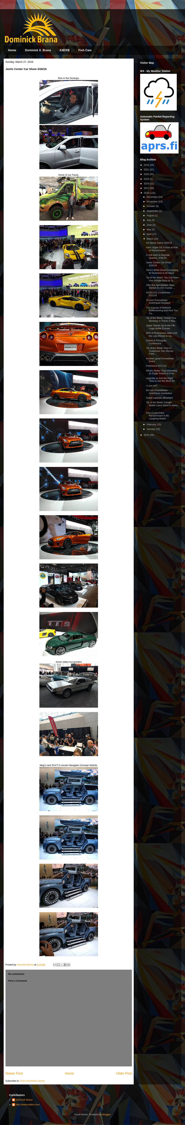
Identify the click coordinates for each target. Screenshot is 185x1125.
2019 (147, 179)
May (149, 229)
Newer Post (14, 1073)
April (149, 234)
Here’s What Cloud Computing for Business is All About (162, 271)
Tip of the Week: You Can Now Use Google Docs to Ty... (162, 279)
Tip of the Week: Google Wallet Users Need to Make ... (162, 405)
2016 (147, 193)
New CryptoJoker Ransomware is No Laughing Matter (157, 415)
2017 (147, 188)
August (151, 215)
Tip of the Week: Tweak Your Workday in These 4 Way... (161, 319)
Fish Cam (85, 50)
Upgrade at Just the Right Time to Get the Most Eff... (161, 379)
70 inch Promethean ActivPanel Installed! (158, 301)
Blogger (106, 1114)
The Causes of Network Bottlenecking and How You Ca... (162, 310)
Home (12, 50)
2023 (147, 165)
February (152, 424)
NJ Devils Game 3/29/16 (159, 242)
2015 (147, 435)
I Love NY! (151, 385)
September (153, 211)
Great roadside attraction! (159, 397)
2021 (147, 169)
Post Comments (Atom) (32, 1080)
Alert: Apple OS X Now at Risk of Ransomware (162, 249)
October (151, 206)
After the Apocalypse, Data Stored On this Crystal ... (160, 286)
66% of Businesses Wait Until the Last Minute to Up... (161, 334)
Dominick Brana (24, 1099)
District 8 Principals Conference (156, 342)
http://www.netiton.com (28, 1104)
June (150, 224)
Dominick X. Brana (38, 50)
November (152, 201)
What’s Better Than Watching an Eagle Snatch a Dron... (161, 372)
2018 (147, 183)
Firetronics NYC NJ (156, 365)
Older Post (124, 1073)
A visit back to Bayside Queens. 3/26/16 (158, 256)
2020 (147, 174)
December (152, 197)
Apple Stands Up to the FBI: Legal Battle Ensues (160, 327)
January (151, 429)
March (150, 238)
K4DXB (65, 50)
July (149, 220)
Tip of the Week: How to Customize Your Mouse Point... (159, 351)
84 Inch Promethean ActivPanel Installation (159, 392)
